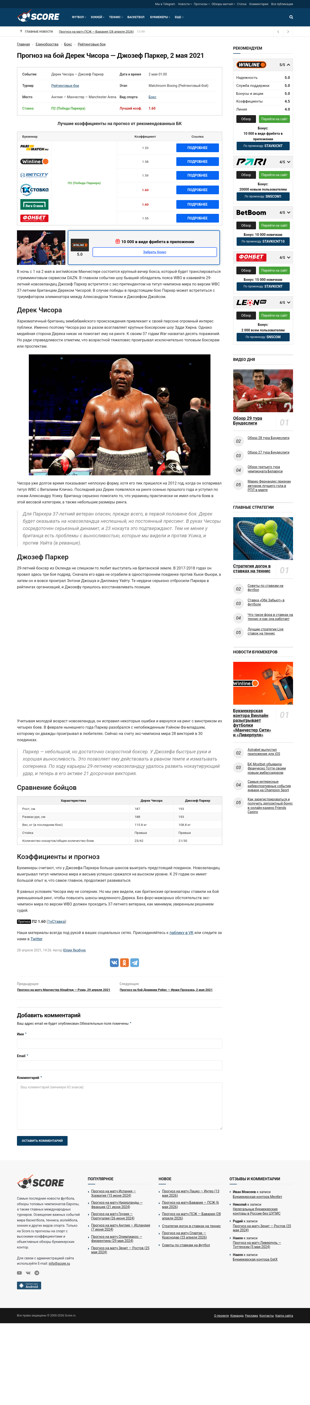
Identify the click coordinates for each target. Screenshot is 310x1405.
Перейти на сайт (274, 119)
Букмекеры (159, 17)
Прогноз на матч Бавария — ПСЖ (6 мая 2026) (93, 31)
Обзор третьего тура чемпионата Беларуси (265, 469)
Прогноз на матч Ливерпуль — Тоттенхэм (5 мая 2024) (257, 1252)
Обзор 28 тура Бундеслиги (268, 438)
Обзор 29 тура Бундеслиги (247, 421)
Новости (184, 4)
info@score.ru (59, 1271)
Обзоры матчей (222, 4)
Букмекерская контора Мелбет (257, 1204)
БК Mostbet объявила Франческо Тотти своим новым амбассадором (267, 768)
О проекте (221, 1323)
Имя (22, 1041)
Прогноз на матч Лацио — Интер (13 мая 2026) (190, 1201)
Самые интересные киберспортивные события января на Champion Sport (269, 786)
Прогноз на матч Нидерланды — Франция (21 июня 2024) (117, 1212)
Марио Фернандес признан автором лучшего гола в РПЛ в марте (269, 485)
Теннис (114, 17)
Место (27, 97)
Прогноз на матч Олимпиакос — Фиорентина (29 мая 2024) (116, 1246)
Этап (123, 86)
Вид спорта (129, 97)
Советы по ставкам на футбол (265, 588)
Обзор (246, 119)
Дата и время (130, 74)
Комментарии (258, 4)
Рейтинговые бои (65, 86)
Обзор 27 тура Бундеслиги (268, 452)
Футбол (78, 17)
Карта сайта (284, 1323)
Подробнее (197, 148)
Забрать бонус (154, 252)
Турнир (28, 86)
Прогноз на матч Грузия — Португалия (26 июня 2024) (113, 1223)
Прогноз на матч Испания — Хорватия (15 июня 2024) (113, 1201)
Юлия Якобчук (74, 950)
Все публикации (282, 4)
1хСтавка (56, 921)
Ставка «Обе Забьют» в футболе (266, 602)
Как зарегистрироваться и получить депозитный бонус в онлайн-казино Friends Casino (270, 805)
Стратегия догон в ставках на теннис (252, 568)
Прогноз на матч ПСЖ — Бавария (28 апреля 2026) (191, 1223)
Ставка (28, 108)
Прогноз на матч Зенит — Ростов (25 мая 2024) (120, 1258)
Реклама (251, 1323)
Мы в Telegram (165, 4)
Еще (178, 17)
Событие (29, 74)
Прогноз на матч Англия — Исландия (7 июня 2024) (120, 1235)
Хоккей (96, 17)
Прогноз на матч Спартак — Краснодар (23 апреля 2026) (184, 1243)
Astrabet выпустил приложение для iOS (264, 752)
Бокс (152, 97)
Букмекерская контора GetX (255, 1267)
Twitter (36, 939)
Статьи (241, 4)
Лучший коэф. (131, 108)
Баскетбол (136, 17)
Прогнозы (200, 4)
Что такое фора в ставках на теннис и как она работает (270, 617)
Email (23, 1063)
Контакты (266, 1323)
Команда (237, 1323)
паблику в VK (182, 932)
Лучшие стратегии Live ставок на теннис (266, 631)
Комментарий (29, 1085)
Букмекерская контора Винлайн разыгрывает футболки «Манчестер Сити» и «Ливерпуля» (252, 722)
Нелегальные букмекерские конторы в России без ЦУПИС (257, 1219)
